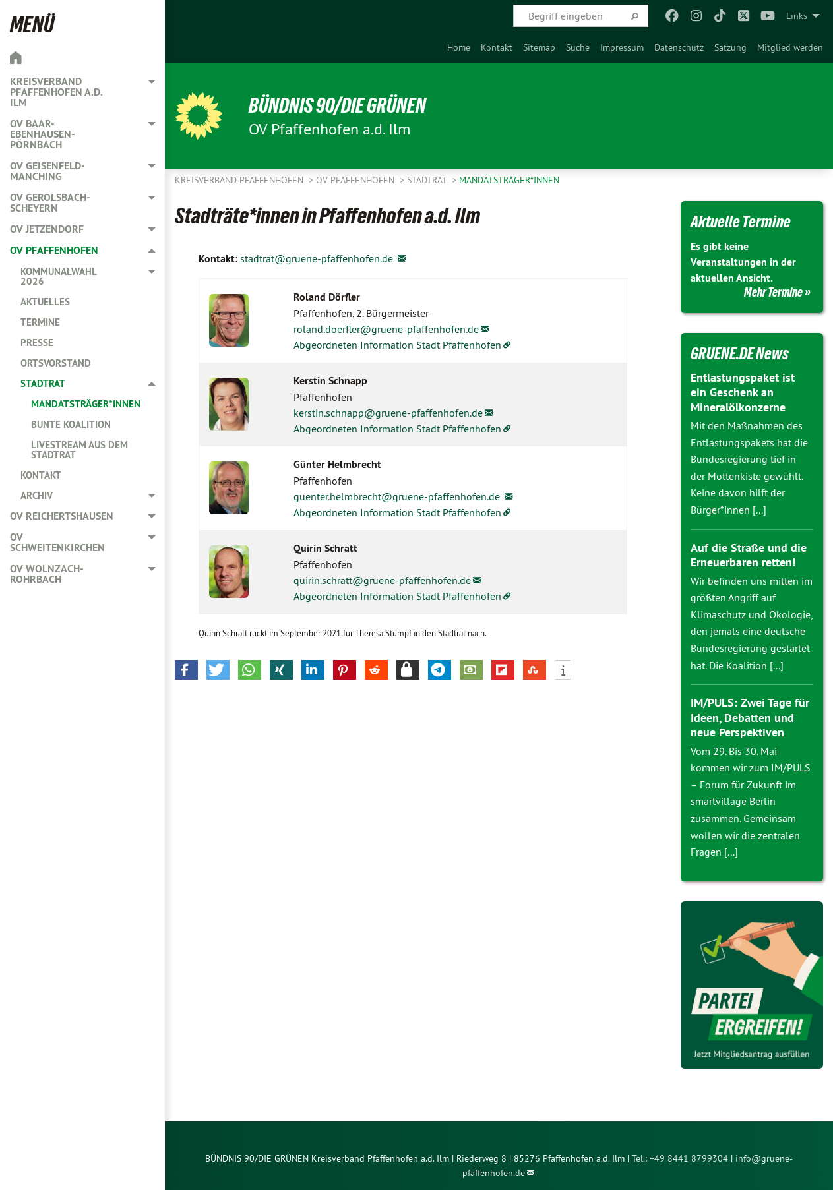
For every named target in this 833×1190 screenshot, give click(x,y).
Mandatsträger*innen (509, 180)
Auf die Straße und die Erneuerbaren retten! (749, 555)
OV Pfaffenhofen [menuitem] (54, 250)
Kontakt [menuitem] (40, 475)
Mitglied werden (790, 47)
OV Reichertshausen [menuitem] (61, 516)
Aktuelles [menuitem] (45, 301)
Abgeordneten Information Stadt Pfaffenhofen (397, 344)
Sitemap (539, 47)
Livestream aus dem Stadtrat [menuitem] (79, 449)
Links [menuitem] (796, 16)
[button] (186, 670)
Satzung (730, 47)
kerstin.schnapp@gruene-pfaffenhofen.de (388, 412)
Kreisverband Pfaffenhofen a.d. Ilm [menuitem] (56, 91)
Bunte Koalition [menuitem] (71, 424)
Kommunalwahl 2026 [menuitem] (58, 276)
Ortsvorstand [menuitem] (55, 363)
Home (458, 47)
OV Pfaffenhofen (356, 180)
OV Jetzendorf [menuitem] (47, 229)
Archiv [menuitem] (36, 495)
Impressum (622, 47)
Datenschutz (679, 47)
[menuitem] (458, 47)
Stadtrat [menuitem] (42, 383)
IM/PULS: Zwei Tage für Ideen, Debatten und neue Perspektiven (750, 717)
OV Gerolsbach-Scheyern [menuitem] (50, 203)
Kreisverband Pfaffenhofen (240, 180)
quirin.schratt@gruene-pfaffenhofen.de (382, 580)
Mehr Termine (773, 292)
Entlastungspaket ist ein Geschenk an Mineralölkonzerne (743, 392)
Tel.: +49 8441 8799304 (680, 1158)
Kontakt (496, 47)
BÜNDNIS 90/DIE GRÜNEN (337, 105)
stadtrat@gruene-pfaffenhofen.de (318, 258)
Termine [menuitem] (40, 322)
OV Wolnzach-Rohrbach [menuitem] (47, 574)
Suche (578, 47)
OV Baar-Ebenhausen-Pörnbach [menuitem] (42, 134)
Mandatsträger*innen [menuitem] (85, 404)
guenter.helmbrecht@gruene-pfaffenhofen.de (398, 496)
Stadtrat (428, 180)
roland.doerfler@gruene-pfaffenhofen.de (386, 329)
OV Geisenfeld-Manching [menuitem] (47, 171)
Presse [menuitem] (36, 342)
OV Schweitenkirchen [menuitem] (57, 542)
